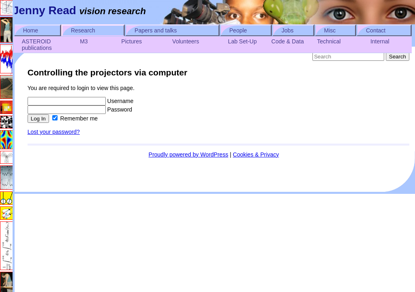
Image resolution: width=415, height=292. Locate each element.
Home (30, 30)
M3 (84, 41)
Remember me (75, 118)
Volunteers (185, 41)
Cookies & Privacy (256, 154)
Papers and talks (156, 30)
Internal (379, 41)
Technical (328, 41)
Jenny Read (44, 10)
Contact (375, 30)
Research (83, 30)
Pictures (131, 41)
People (238, 30)
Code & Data (288, 41)
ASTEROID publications (37, 44)
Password (80, 109)
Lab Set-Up (242, 41)
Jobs (288, 30)
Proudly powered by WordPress (189, 154)
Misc (330, 30)
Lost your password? (54, 132)
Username (80, 101)
